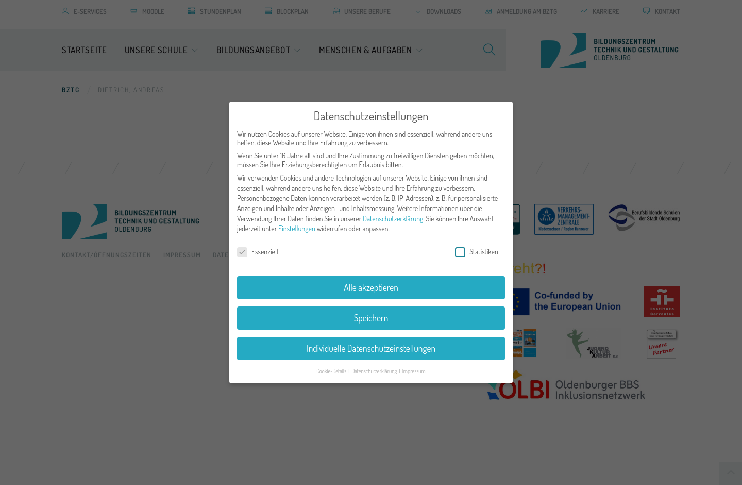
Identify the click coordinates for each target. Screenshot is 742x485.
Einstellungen (296, 222)
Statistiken (476, 245)
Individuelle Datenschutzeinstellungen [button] (371, 342)
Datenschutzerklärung (393, 212)
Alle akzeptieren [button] (371, 281)
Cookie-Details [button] (331, 364)
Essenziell (257, 245)
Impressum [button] (414, 364)
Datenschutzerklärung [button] (374, 364)
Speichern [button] (371, 312)
